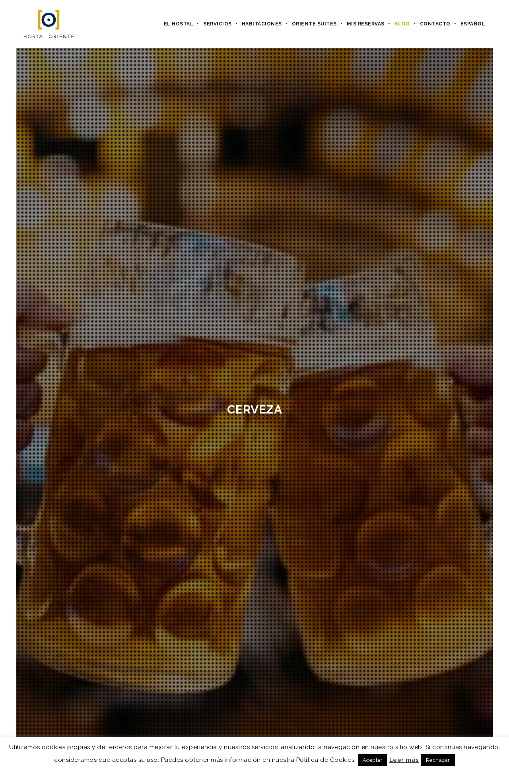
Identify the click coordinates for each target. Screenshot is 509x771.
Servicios (217, 24)
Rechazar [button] (438, 760)
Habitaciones (262, 24)
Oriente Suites (314, 24)
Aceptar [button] (373, 760)
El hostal (179, 24)
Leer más (404, 759)
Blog (402, 24)
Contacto (435, 24)
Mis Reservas (366, 24)
